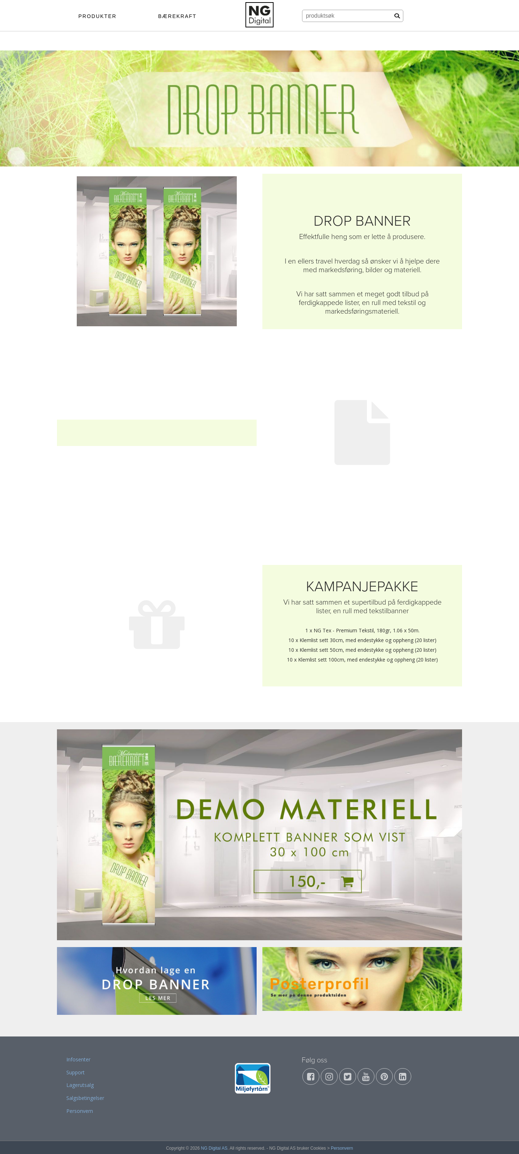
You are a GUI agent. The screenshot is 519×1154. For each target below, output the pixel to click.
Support (75, 1072)
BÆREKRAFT (177, 16)
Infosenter (78, 1059)
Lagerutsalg (80, 1085)
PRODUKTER (97, 16)
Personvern (79, 1110)
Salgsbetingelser (85, 1098)
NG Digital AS (214, 1148)
